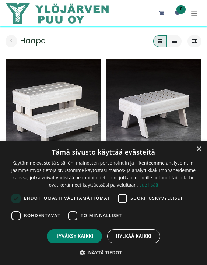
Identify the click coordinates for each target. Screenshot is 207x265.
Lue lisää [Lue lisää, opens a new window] (148, 185)
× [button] (198, 149)
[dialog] (103, 203)
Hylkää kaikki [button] (133, 236)
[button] (103, 252)
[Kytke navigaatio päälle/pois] (194, 13)
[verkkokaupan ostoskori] (161, 13)
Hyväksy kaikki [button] (74, 236)
